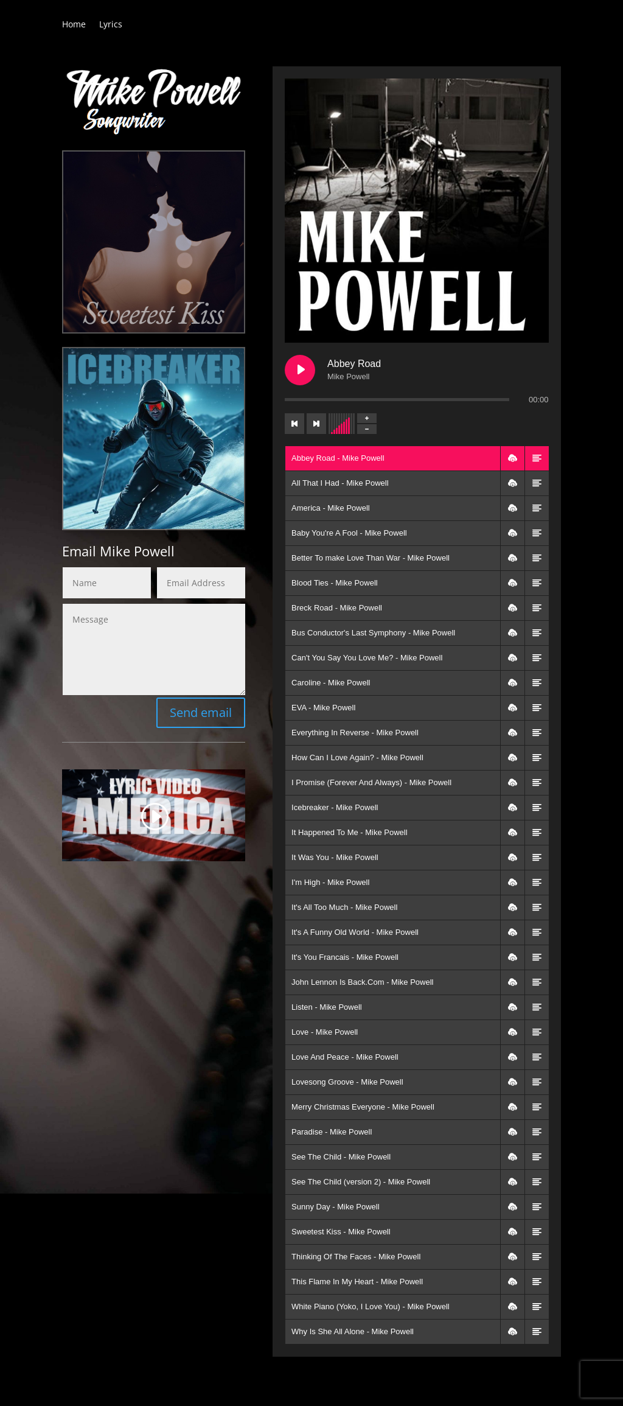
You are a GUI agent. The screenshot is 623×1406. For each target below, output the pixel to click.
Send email (201, 712)
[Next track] (316, 423)
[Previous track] (294, 423)
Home (74, 25)
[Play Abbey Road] (300, 370)
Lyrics (110, 25)
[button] (512, 458)
